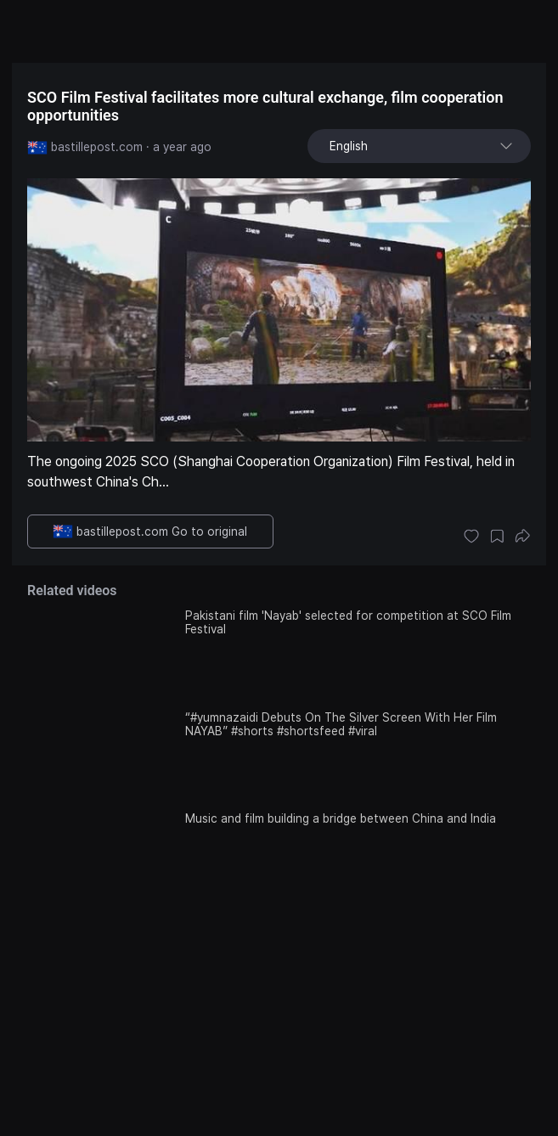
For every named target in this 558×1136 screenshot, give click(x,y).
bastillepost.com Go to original (150, 531)
